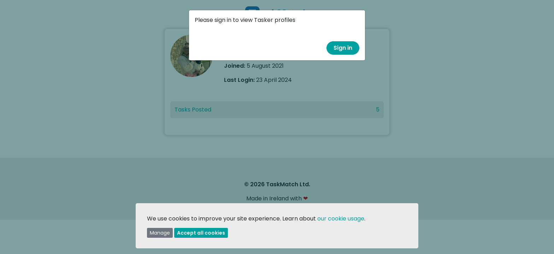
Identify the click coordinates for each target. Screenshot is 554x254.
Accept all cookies (201, 232)
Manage (160, 232)
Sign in (343, 48)
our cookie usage (340, 218)
